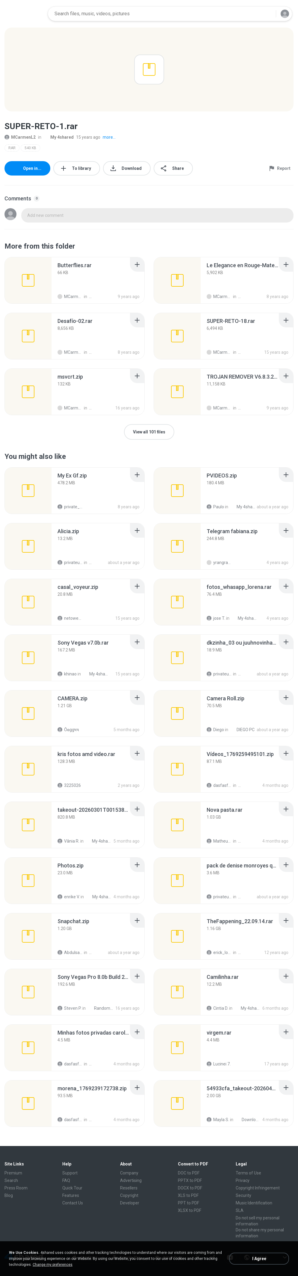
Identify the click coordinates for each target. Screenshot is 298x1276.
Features (70, 1195)
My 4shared (59, 137)
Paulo (215, 506)
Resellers (128, 1188)
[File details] (28, 280)
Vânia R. (68, 841)
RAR (12, 148)
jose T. (216, 618)
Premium (13, 1173)
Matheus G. (219, 841)
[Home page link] (24, 14)
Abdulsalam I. (70, 952)
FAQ (66, 1180)
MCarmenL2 (20, 137)
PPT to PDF (188, 1203)
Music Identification (254, 1203)
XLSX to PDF (189, 1210)
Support (70, 1173)
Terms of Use (248, 1173)
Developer (129, 1203)
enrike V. (69, 896)
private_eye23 (70, 506)
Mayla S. (218, 1119)
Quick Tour (72, 1188)
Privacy (242, 1180)
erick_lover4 (219, 952)
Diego (215, 729)
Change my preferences (52, 1265)
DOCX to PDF (190, 1188)
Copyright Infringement (258, 1188)
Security (243, 1195)
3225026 (69, 785)
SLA (239, 1210)
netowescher (70, 618)
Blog (8, 1195)
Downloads (248, 1119)
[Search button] (268, 14)
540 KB (30, 148)
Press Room (16, 1188)
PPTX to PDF (190, 1180)
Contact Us (72, 1203)
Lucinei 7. (219, 1064)
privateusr (70, 562)
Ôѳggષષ (68, 729)
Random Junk (100, 1008)
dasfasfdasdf (219, 785)
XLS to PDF (188, 1195)
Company (129, 1173)
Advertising (131, 1180)
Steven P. (69, 1008)
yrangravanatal (219, 562)
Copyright (129, 1195)
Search (11, 1180)
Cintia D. (217, 1008)
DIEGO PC (242, 729)
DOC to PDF (188, 1173)
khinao (67, 674)
